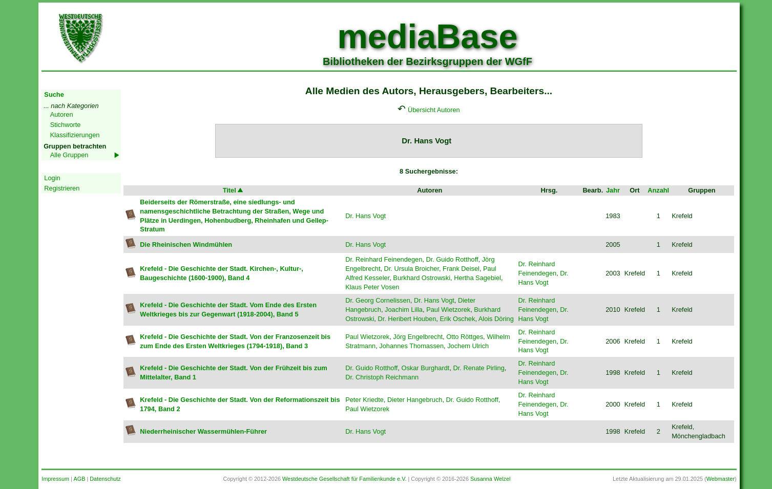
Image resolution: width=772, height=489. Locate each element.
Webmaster (720, 479)
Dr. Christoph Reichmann (382, 377)
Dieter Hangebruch (414, 399)
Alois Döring (496, 319)
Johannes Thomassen (411, 346)
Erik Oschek (457, 319)
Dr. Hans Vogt (365, 216)
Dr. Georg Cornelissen (377, 300)
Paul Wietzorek (448, 309)
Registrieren (61, 188)
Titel (233, 190)
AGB (79, 479)
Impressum (55, 479)
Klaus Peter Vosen (372, 287)
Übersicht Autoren (434, 110)
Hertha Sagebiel (477, 278)
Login (52, 178)
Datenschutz (105, 479)
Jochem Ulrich (468, 346)
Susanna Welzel (490, 479)
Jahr (613, 190)
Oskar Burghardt (425, 368)
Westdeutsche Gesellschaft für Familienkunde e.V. (344, 479)
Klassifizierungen (75, 135)
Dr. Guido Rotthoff (452, 259)
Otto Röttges (464, 337)
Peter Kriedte (364, 399)
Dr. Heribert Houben (407, 319)
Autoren (61, 114)
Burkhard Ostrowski (421, 278)
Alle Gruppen (69, 155)
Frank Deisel (461, 268)
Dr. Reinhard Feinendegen (383, 259)
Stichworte (65, 125)
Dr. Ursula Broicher (411, 268)
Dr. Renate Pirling (479, 368)
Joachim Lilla (404, 309)
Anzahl (658, 190)
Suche (54, 94)
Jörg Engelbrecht (418, 337)
